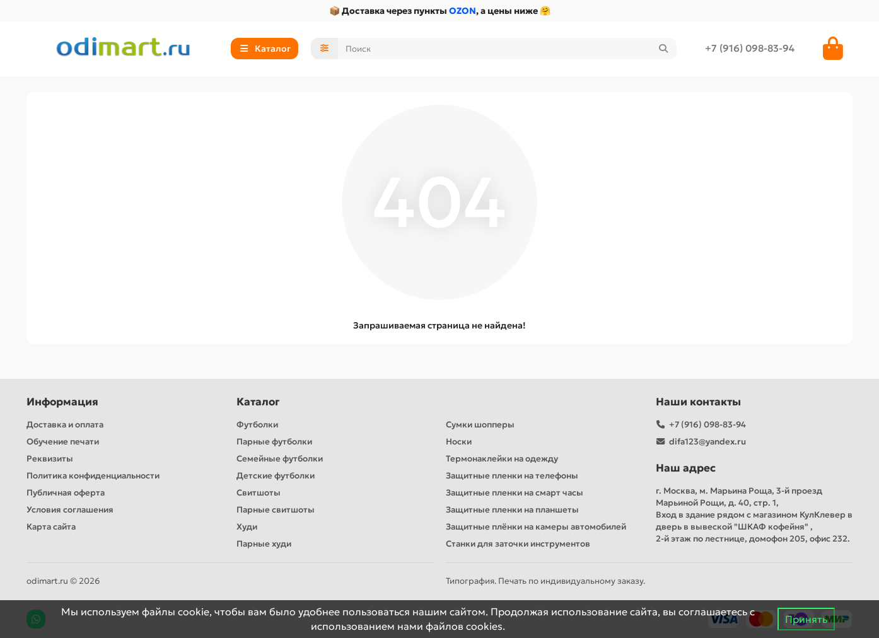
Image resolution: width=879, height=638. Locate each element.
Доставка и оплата (64, 424)
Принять (806, 619)
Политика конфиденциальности (93, 475)
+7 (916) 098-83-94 (750, 48)
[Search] (507, 48)
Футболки (257, 424)
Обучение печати (62, 441)
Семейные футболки (279, 458)
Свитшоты (258, 492)
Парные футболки (274, 441)
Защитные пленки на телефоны (512, 475)
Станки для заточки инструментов (518, 543)
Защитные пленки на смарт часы (514, 492)
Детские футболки (275, 475)
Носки (459, 441)
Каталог (257, 402)
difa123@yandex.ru (707, 441)
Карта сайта (51, 526)
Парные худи (263, 543)
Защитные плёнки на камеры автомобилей (536, 526)
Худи (246, 526)
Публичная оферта (65, 492)
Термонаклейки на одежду (502, 458)
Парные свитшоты (275, 509)
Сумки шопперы (480, 424)
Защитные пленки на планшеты (512, 509)
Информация (62, 402)
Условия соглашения (70, 509)
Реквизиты (49, 458)
